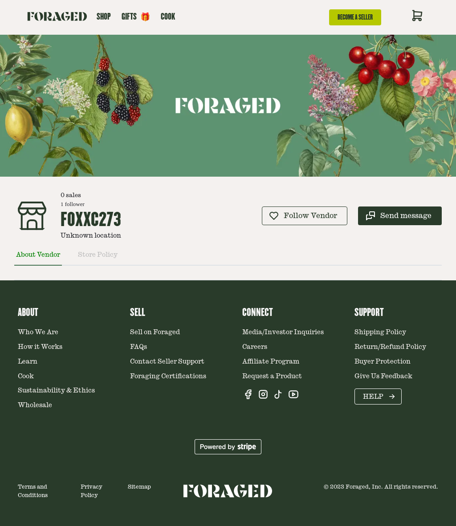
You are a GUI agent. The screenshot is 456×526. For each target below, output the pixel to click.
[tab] (38, 258)
